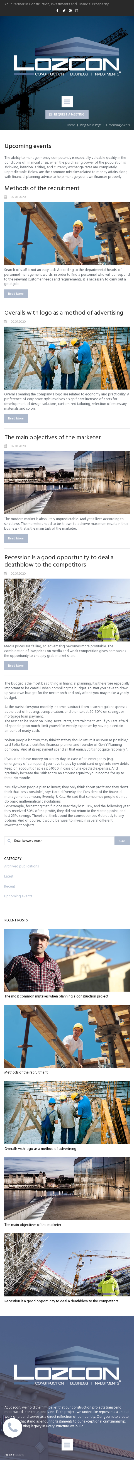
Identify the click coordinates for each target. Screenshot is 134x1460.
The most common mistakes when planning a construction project (56, 996)
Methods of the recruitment (42, 189)
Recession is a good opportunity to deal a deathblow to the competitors (58, 561)
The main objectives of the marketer (52, 438)
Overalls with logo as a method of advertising (63, 313)
